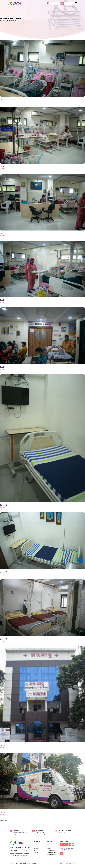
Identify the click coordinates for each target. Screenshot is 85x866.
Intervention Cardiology (52, 850)
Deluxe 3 (3, 639)
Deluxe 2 (3, 745)
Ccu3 (2, 233)
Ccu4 (2, 166)
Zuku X (34, 863)
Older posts (4, 820)
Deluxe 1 (3, 812)
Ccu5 (2, 99)
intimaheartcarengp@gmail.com (43, 834)
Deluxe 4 (3, 572)
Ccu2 (2, 300)
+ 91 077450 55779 (40, 832)
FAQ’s (35, 850)
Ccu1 (2, 367)
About (35, 844)
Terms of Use (61, 863)
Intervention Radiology (51, 852)
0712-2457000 (67, 854)
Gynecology (49, 846)
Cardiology (49, 844)
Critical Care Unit (50, 848)
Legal (74, 863)
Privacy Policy (68, 863)
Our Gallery (36, 848)
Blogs (35, 846)
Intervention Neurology (51, 854)
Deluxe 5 (3, 505)
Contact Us (36, 852)
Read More (2, 101)
